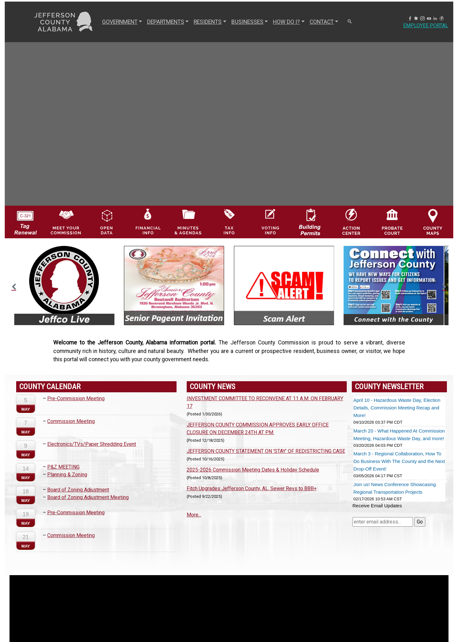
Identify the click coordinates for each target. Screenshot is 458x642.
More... (194, 515)
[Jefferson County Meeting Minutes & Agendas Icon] (188, 221)
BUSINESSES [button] (247, 22)
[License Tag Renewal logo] (25, 220)
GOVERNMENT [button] (120, 22)
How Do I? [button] (286, 22)
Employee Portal (425, 25)
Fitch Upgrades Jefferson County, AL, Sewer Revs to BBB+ (252, 488)
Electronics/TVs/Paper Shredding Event (91, 444)
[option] (64, 285)
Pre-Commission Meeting (76, 398)
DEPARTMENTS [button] (165, 22)
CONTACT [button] (322, 22)
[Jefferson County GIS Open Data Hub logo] (106, 221)
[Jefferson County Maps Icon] (432, 221)
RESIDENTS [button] (208, 22)
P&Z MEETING (63, 467)
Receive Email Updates (377, 505)
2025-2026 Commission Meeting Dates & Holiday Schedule (253, 470)
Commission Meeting (71, 421)
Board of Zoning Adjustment (78, 490)
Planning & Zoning (67, 475)
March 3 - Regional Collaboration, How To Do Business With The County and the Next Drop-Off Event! (399, 461)
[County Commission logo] (65, 221)
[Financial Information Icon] (147, 221)
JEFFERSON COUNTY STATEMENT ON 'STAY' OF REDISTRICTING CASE (266, 451)
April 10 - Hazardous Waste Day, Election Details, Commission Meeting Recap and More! (396, 407)
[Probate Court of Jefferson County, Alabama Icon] (392, 221)
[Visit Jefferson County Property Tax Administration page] (229, 221)
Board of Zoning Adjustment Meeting (88, 497)
